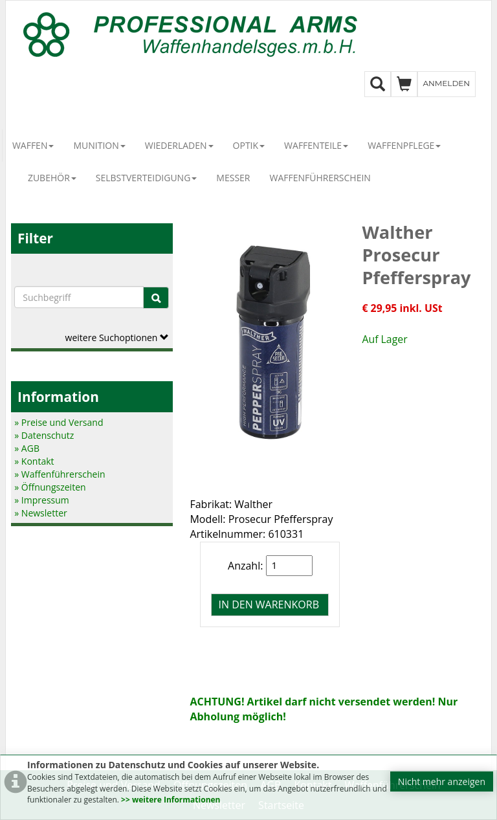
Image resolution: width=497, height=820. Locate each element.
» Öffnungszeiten (49, 487)
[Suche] (156, 298)
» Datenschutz (44, 435)
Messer (233, 178)
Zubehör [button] (52, 178)
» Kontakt (34, 461)
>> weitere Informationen (170, 799)
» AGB (26, 448)
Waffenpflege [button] (404, 145)
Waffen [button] (33, 145)
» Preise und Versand (58, 422)
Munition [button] (99, 145)
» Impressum (41, 500)
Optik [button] (249, 145)
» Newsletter (40, 513)
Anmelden (446, 83)
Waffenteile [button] (316, 145)
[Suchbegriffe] (79, 297)
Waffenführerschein (319, 178)
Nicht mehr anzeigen (441, 781)
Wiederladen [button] (179, 145)
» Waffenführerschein (59, 474)
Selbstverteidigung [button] (146, 178)
